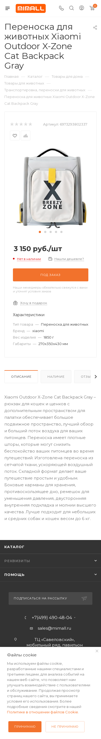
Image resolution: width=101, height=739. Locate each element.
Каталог (14, 547)
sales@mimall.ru (54, 628)
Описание (21, 377)
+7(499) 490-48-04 (52, 618)
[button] (40, 232)
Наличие (56, 377)
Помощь (14, 574)
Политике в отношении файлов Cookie (42, 712)
